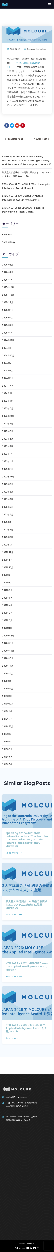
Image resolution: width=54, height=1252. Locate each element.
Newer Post (42, 139)
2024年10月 (8, 355)
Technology (41, 49)
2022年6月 (7, 506)
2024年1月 (7, 393)
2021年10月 (7, 567)
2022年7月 (7, 499)
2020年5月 (7, 673)
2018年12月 (7, 726)
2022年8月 (7, 491)
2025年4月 (8, 317)
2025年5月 (7, 310)
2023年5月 (7, 438)
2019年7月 (7, 718)
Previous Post (13, 139)
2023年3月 (7, 446)
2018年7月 (7, 749)
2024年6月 (8, 370)
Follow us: (20, 1248)
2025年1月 (7, 332)
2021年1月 (7, 628)
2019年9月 (7, 711)
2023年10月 (8, 416)
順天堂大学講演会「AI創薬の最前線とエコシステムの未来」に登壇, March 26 (27, 174)
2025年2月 (7, 325)
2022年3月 (7, 529)
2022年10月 (8, 476)
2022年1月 (7, 544)
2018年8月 (7, 741)
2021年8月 (7, 582)
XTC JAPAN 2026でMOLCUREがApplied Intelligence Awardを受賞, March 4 (22, 197)
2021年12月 (7, 552)
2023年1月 (7, 453)
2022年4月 (7, 522)
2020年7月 (7, 665)
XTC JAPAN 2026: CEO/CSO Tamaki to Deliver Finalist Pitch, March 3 (23, 209)
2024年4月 (8, 385)
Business (31, 49)
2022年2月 (7, 537)
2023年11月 (7, 408)
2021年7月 (7, 590)
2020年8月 (7, 658)
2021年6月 (7, 597)
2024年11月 (8, 347)
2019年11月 (7, 696)
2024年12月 (8, 340)
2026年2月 (7, 272)
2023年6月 (7, 431)
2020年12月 (8, 635)
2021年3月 (7, 612)
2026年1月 (7, 279)
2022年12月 (8, 461)
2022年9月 (7, 484)
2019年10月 (8, 703)
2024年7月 (7, 363)
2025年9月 (7, 302)
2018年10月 (8, 734)
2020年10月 (8, 650)
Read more (14, 852)
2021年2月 (7, 620)
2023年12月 (8, 400)
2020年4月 (8, 681)
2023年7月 (7, 423)
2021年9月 (7, 575)
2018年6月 (7, 756)
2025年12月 (8, 287)
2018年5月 (7, 764)
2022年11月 (7, 469)
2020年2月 (7, 688)
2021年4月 (7, 605)
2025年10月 (8, 294)
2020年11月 (7, 643)
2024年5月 (8, 378)
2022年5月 (7, 514)
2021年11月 (7, 559)
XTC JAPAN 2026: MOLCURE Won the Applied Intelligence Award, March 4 (26, 186)
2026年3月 (7, 264)
